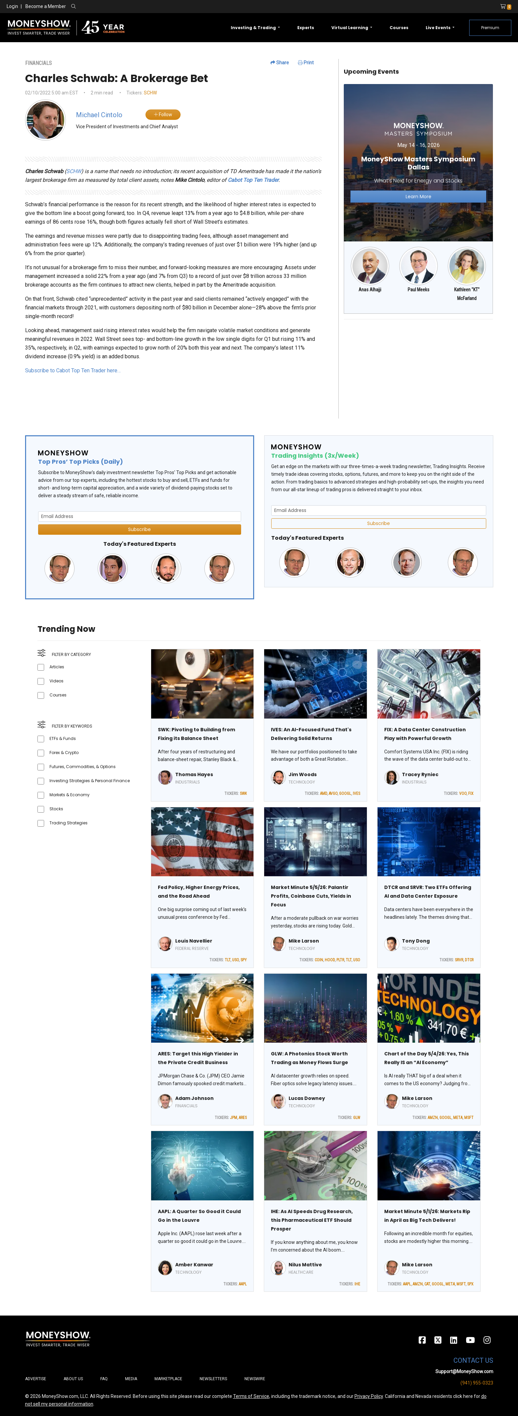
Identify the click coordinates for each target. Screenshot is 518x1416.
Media (131, 1378)
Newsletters (213, 1378)
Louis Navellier (193, 941)
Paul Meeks (418, 289)
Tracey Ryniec (420, 774)
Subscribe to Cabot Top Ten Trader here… (73, 370)
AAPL (243, 1284)
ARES (243, 1117)
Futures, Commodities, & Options (82, 766)
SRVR (459, 960)
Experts (305, 27)
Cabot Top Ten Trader (253, 180)
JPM (233, 1117)
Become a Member (45, 6)
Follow (163, 114)
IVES (356, 793)
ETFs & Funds (62, 738)
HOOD (330, 960)
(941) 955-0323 (476, 1383)
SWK (243, 793)
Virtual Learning (350, 27)
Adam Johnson (194, 1098)
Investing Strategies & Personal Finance (89, 781)
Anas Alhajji (369, 289)
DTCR (469, 960)
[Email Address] (139, 516)
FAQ (104, 1378)
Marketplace (168, 1378)
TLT (227, 960)
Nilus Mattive (305, 1264)
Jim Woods (303, 774)
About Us (73, 1378)
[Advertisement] (418, 372)
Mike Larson (304, 941)
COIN (319, 960)
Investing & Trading (254, 27)
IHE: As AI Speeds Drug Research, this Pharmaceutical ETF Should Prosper (312, 1220)
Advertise (35, 1378)
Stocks (56, 809)
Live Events (438, 27)
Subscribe (139, 529)
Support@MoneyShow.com (464, 1371)
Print (306, 62)
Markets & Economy (69, 795)
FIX (471, 793)
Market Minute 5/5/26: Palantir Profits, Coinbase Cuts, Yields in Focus (311, 896)
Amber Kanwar (194, 1264)
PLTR (340, 960)
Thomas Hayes (194, 774)
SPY (243, 960)
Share (280, 62)
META (457, 1117)
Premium (490, 27)
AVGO (333, 793)
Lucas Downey (307, 1098)
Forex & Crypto (64, 752)
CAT (427, 1284)
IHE (357, 1284)
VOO (463, 793)
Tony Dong (416, 941)
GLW (356, 1117)
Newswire (254, 1378)
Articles (56, 667)
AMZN (433, 1117)
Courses (399, 27)
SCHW (150, 92)
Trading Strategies (68, 823)
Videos (56, 681)
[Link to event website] (418, 162)
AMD (323, 793)
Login (12, 6)
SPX (470, 1284)
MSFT (469, 1117)
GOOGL (345, 793)
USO (235, 960)
